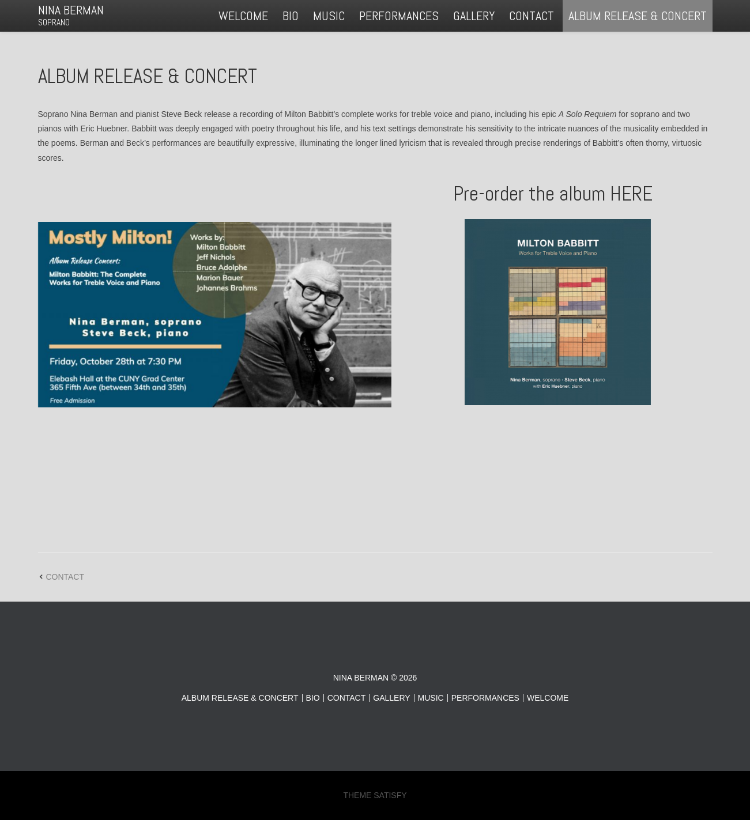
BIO (290, 15)
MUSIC (329, 15)
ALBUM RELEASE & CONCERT (637, 15)
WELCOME (243, 15)
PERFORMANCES (399, 15)
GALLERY (474, 15)
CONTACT (531, 15)
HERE (631, 193)
